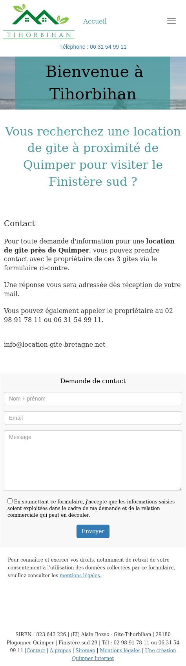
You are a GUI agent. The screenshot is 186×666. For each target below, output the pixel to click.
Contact (35, 650)
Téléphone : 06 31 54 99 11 (92, 47)
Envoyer (93, 531)
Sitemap (85, 650)
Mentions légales (120, 650)
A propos (60, 650)
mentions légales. (80, 575)
